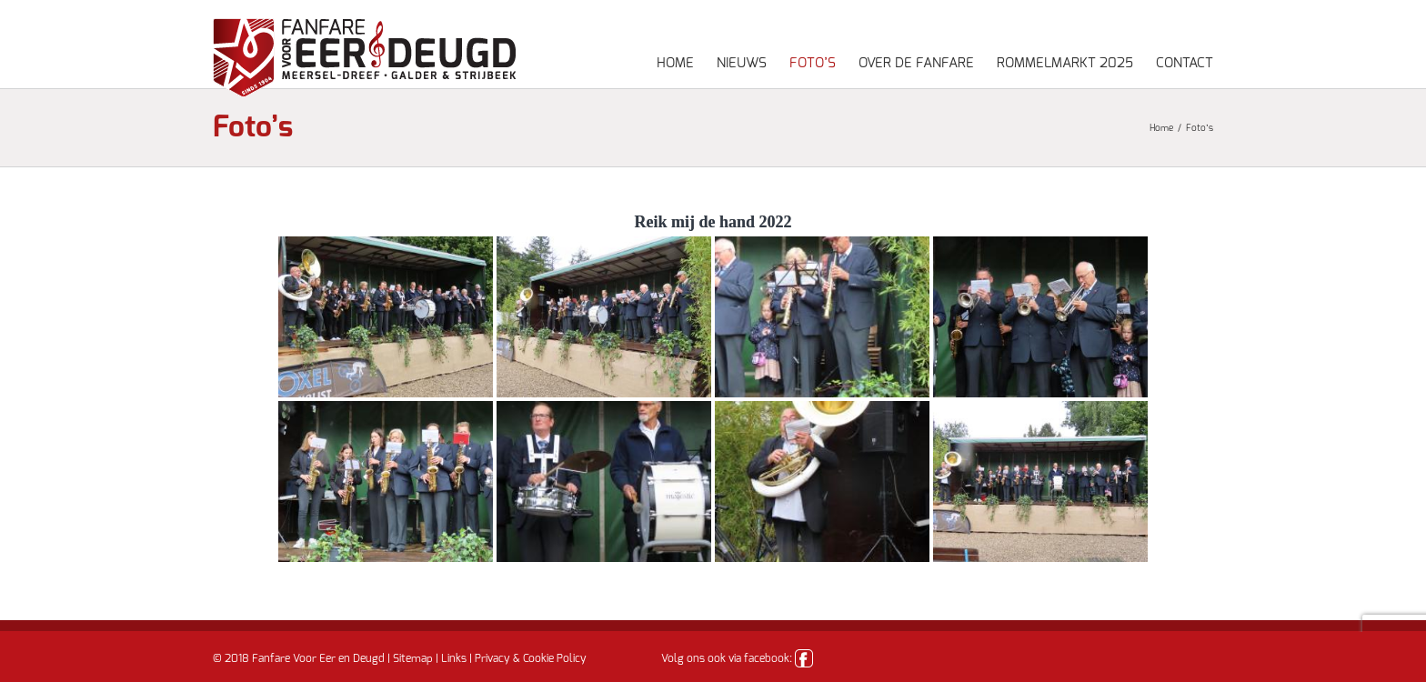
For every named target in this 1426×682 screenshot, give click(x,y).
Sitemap (413, 658)
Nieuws (742, 63)
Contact (1184, 63)
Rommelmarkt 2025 (1065, 63)
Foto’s (812, 63)
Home (675, 63)
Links (454, 658)
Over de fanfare (916, 63)
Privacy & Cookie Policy (531, 658)
